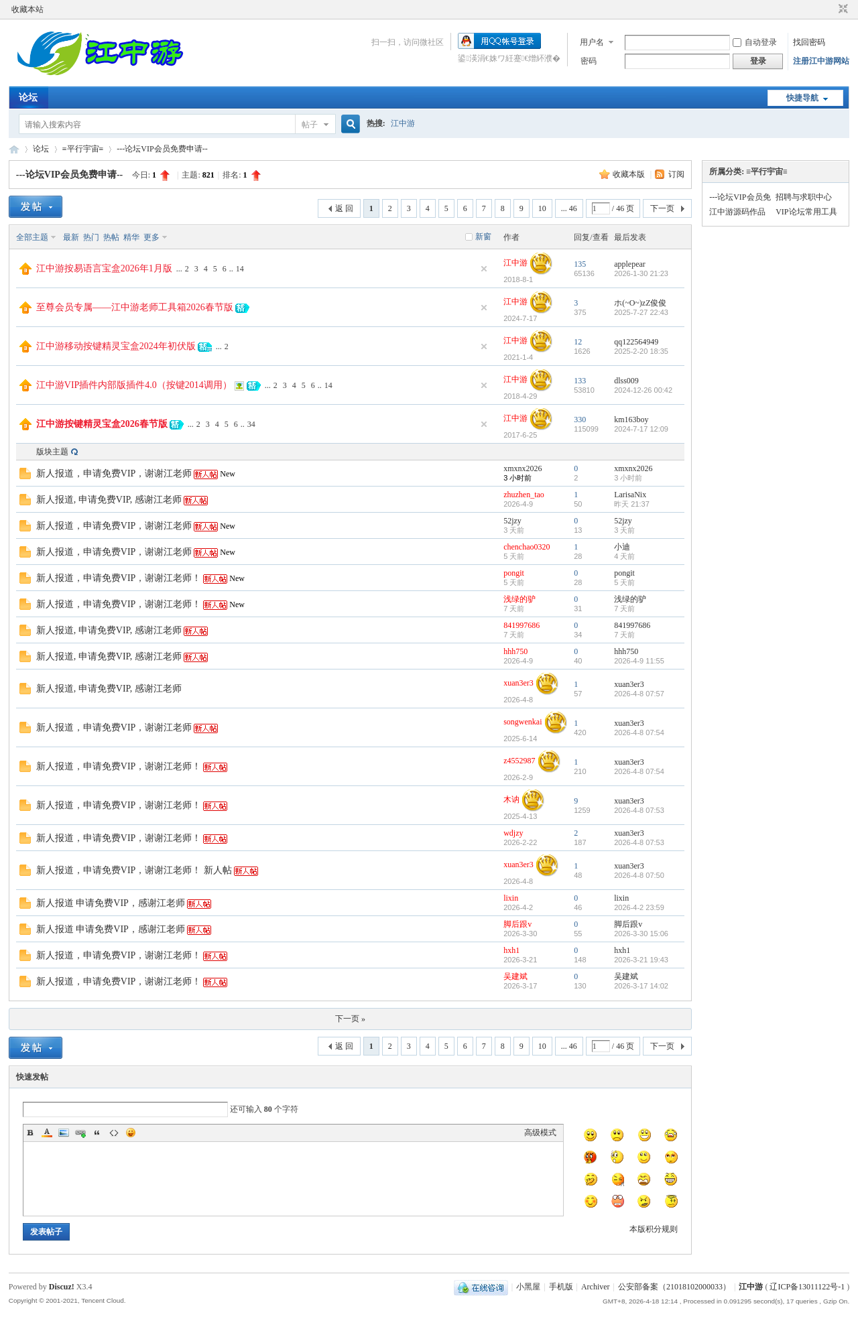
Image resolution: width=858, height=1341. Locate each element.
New (227, 473)
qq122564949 (636, 341)
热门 (91, 237)
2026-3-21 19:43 (641, 960)
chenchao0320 (526, 547)
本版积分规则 (653, 1229)
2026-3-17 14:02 (641, 986)
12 (578, 341)
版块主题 (52, 451)
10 (542, 208)
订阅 (676, 174)
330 (580, 419)
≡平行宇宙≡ (83, 148)
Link (80, 1132)
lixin (510, 898)
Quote (97, 1132)
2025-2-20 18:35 (641, 351)
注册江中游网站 (821, 61)
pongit (513, 573)
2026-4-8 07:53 (639, 810)
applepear (630, 264)
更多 (151, 237)
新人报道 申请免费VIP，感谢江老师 (110, 903)
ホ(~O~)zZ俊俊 (640, 303)
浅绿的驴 (519, 599)
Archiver (595, 1286)
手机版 (561, 1286)
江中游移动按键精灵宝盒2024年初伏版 (116, 346)
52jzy (512, 520)
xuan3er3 (518, 683)
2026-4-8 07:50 (639, 875)
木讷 (511, 799)
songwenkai (522, 721)
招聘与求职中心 (804, 197)
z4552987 (519, 760)
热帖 (111, 237)
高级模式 (540, 1132)
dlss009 (626, 380)
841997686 (521, 625)
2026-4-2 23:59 (639, 907)
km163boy (631, 419)
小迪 (622, 547)
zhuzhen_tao (523, 494)
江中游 (403, 123)
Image (63, 1132)
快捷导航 (802, 98)
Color (47, 1132)
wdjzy (513, 833)
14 (240, 268)
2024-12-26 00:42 (643, 390)
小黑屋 (528, 1286)
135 (580, 264)
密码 (588, 61)
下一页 (662, 208)
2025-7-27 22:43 (641, 312)
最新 (71, 237)
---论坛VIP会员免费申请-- (162, 148)
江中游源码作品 (737, 211)
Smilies (130, 1132)
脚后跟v (517, 924)
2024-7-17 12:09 (641, 429)
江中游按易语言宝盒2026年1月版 (104, 268)
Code (114, 1132)
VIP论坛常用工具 (806, 211)
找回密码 (809, 42)
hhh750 (515, 651)
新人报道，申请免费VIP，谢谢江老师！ (119, 578)
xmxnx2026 (522, 468)
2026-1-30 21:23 (641, 273)
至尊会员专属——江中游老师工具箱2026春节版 (134, 307)
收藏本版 (630, 174)
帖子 (310, 124)
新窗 (483, 236)
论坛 (28, 97)
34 (251, 424)
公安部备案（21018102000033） (674, 1286)
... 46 (569, 208)
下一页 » (350, 1018)
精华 (131, 237)
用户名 (592, 42)
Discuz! (61, 1286)
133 (580, 380)
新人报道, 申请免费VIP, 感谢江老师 (109, 500)
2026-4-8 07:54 (639, 732)
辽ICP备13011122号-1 (807, 1286)
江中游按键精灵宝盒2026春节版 (102, 424)
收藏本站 (27, 9)
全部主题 (32, 237)
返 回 (344, 208)
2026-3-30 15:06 (641, 934)
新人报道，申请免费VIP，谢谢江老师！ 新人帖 (134, 870)
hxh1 (511, 950)
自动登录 (755, 42)
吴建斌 (515, 976)
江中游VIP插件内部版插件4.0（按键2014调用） (134, 385)
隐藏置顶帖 (484, 269)
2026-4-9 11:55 (639, 661)
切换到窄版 (841, 9)
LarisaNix (630, 494)
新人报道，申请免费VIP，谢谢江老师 (114, 473)
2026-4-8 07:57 (639, 694)
